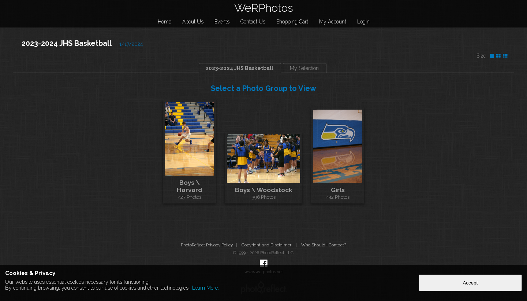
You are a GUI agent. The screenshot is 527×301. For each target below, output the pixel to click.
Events (221, 22)
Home (164, 22)
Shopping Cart (292, 22)
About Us (192, 22)
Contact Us (252, 22)
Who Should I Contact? (323, 244)
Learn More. (205, 288)
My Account (332, 22)
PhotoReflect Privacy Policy (207, 244)
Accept (470, 283)
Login (363, 22)
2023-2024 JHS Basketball (67, 43)
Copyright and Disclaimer (267, 244)
